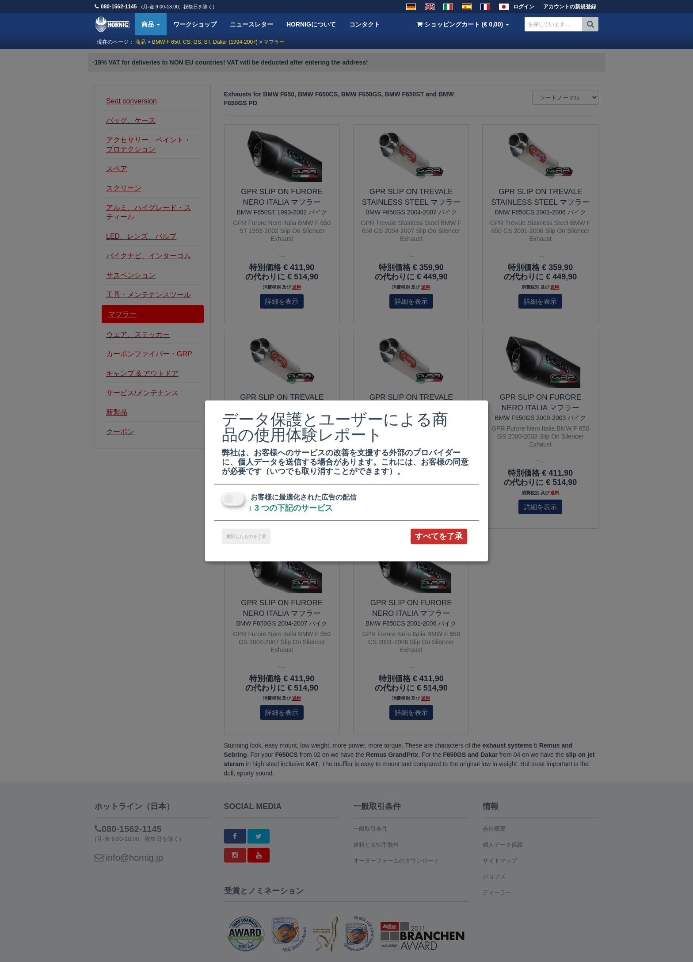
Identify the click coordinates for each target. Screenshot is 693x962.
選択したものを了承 (246, 536)
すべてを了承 (439, 536)
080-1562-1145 (119, 7)
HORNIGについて (311, 24)
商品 (150, 24)
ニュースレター (251, 24)
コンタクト (364, 24)
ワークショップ (195, 24)
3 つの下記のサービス (290, 508)
